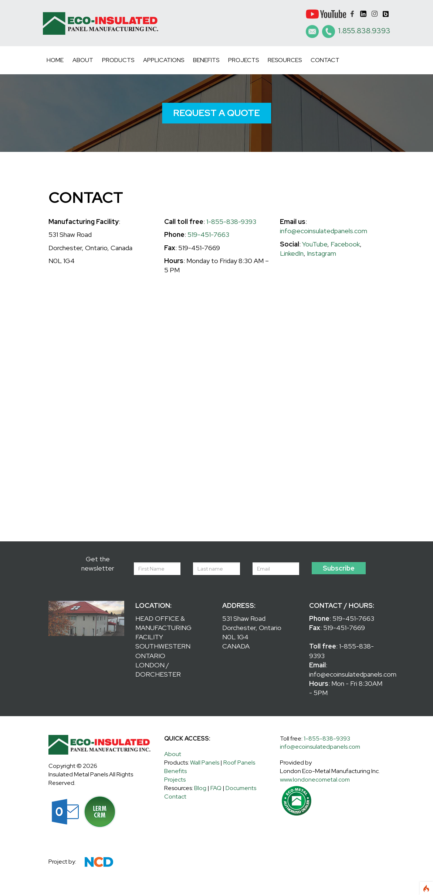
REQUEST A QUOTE (216, 113)
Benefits (206, 60)
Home (55, 60)
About (82, 60)
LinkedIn (292, 253)
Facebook (345, 244)
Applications (163, 60)
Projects (243, 60)
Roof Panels (239, 762)
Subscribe (339, 568)
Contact (325, 60)
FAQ (215, 788)
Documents (241, 788)
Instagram (321, 253)
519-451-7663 (208, 234)
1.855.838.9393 (364, 30)
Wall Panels (204, 762)
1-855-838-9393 (231, 221)
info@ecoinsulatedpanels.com (323, 231)
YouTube (314, 244)
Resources (285, 60)
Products (118, 60)
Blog (200, 788)
